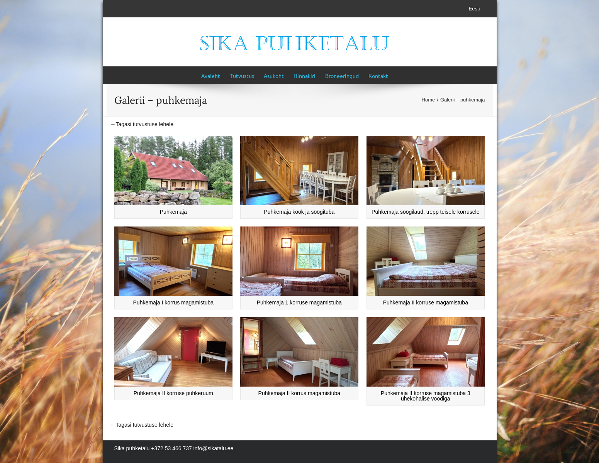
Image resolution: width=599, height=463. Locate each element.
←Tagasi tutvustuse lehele (141, 124)
